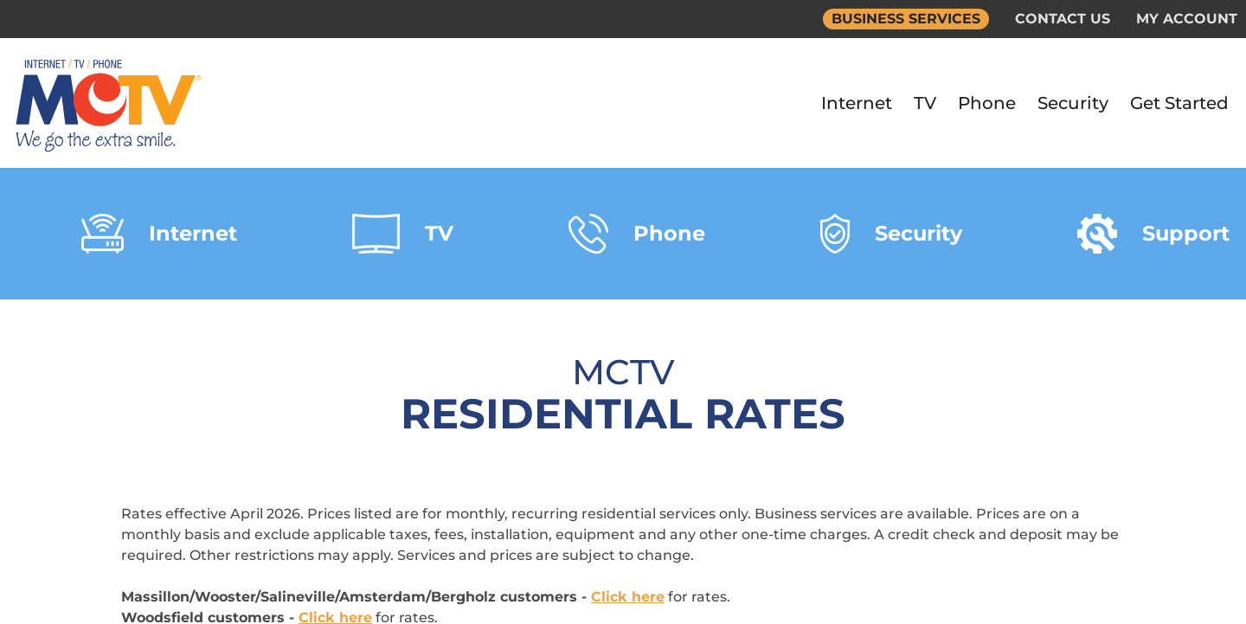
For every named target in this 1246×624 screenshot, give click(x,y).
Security (1072, 103)
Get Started (1179, 103)
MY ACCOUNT (1186, 18)
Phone (987, 103)
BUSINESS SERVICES (906, 18)
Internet (856, 103)
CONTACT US (1062, 18)
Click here (628, 597)
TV (925, 103)
